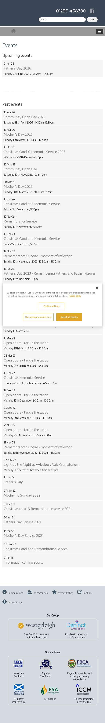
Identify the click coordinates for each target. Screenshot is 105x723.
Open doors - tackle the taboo (26, 343)
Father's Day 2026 (17, 68)
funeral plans (78, 637)
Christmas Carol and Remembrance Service (35, 549)
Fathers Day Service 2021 (22, 522)
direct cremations (78, 634)
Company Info (15, 592)
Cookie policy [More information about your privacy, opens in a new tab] (75, 295)
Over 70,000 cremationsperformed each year (36, 636)
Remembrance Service (20, 221)
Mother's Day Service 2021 (23, 535)
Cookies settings (51, 306)
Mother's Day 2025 (18, 186)
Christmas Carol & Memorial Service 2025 (34, 151)
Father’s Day (13, 482)
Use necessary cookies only (38, 317)
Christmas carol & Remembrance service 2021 (38, 508)
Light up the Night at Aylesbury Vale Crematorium (41, 464)
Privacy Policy (65, 592)
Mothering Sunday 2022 (22, 495)
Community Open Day (20, 169)
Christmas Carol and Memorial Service (32, 204)
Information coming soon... (23, 562)
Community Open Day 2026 (24, 117)
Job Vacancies (40, 592)
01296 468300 (71, 10)
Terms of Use (15, 602)
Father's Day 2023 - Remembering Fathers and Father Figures (50, 273)
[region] (52, 305)
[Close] (97, 288)
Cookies (87, 592)
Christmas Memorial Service (24, 377)
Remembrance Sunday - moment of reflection (38, 256)
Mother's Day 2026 (18, 134)
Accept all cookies (69, 317)
